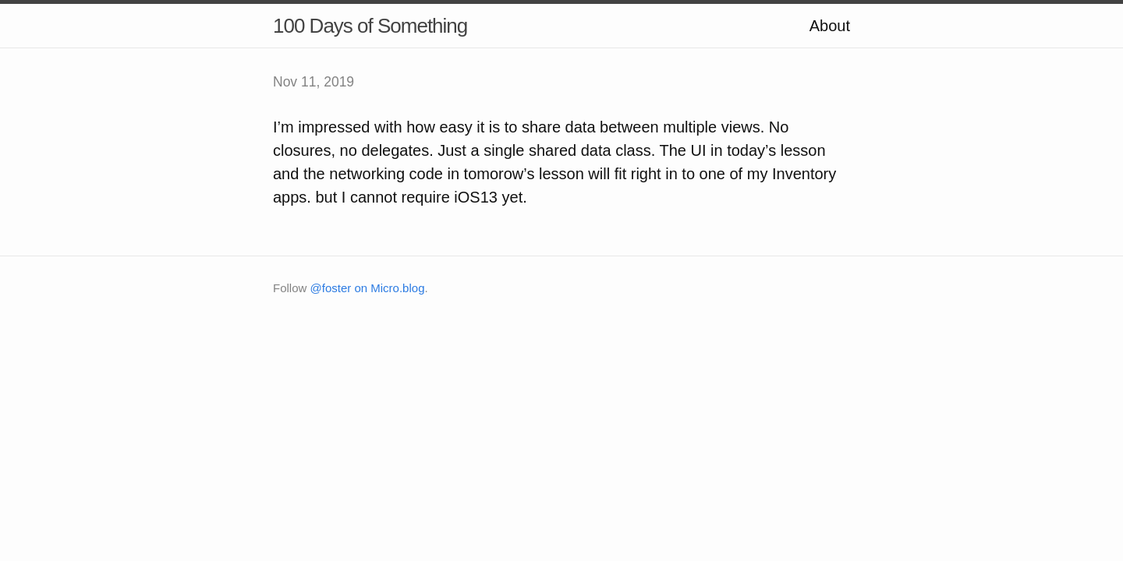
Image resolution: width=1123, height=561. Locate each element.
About (829, 25)
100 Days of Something (370, 25)
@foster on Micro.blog (367, 288)
